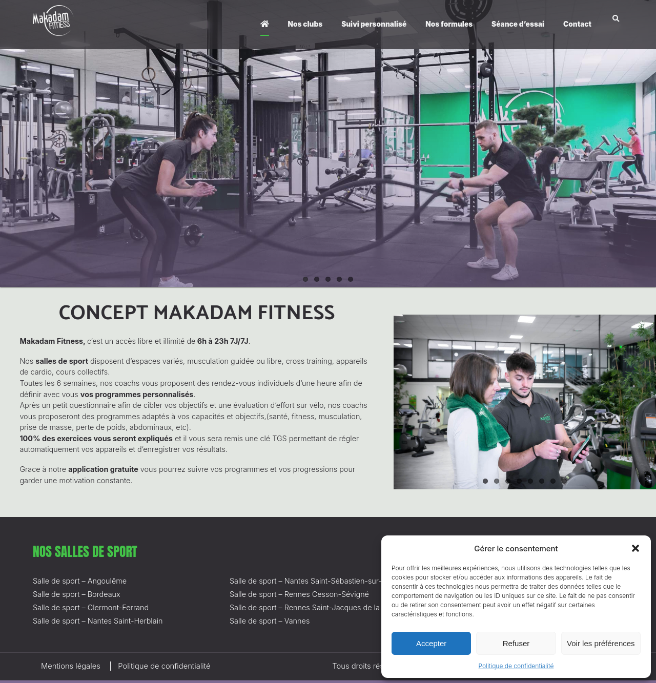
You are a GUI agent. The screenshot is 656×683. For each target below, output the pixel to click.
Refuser (516, 643)
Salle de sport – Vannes (270, 620)
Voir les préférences (601, 643)
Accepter (431, 643)
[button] (635, 548)
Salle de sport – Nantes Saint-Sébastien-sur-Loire (314, 580)
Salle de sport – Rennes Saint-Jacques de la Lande (316, 607)
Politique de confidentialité (516, 666)
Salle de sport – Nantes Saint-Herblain (97, 620)
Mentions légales (70, 666)
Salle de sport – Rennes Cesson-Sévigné (299, 594)
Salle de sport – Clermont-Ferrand (91, 607)
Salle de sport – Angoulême (80, 580)
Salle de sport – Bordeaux (76, 594)
